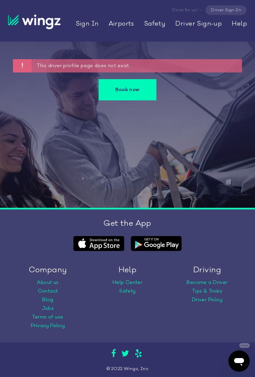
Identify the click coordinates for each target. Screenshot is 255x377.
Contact (48, 291)
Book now (127, 89)
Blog (47, 300)
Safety (155, 24)
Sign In (87, 24)
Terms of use (47, 317)
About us (47, 282)
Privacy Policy (48, 325)
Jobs (48, 308)
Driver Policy (207, 300)
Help (239, 24)
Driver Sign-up (198, 24)
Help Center (128, 282)
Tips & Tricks (207, 291)
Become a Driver (207, 282)
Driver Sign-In (226, 10)
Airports (121, 24)
